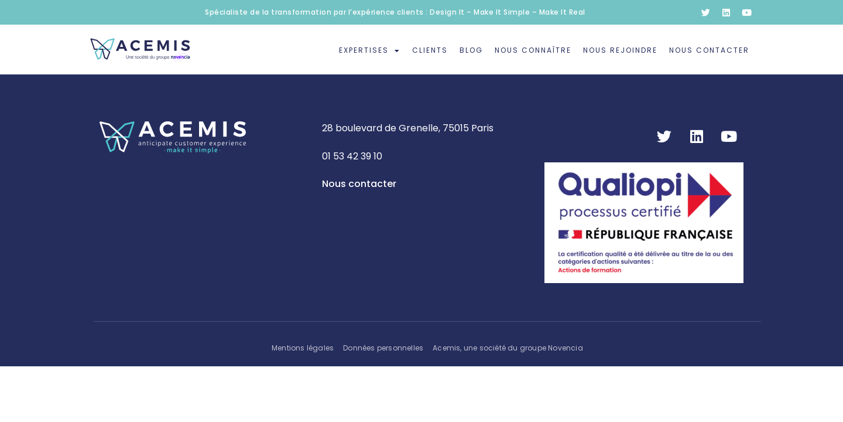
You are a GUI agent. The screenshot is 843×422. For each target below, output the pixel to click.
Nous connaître (533, 50)
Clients (430, 50)
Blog (471, 50)
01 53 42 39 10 (352, 156)
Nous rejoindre (620, 50)
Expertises (369, 51)
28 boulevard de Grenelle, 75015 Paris (408, 128)
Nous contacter (709, 50)
